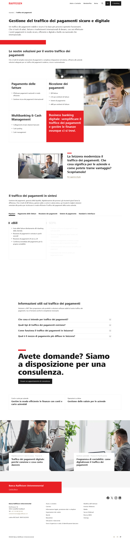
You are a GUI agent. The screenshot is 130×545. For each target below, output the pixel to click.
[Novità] (48, 515)
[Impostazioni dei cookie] (53, 512)
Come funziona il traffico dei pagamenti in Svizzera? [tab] (45, 330)
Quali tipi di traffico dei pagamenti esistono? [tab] (41, 325)
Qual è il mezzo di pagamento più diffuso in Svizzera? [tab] (46, 336)
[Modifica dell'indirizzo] (90, 504)
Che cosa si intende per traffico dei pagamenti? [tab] (43, 319)
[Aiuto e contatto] (51, 504)
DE (114, 537)
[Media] (85, 509)
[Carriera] (48, 506)
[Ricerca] (102, 3)
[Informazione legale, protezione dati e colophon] (61, 509)
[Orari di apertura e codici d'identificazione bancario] (62, 523)
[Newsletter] (49, 518)
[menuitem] (75, 3)
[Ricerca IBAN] (88, 515)
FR (117, 537)
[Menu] (107, 3)
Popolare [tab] (12, 214)
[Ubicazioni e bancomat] (53, 520)
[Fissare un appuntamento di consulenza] (35, 381)
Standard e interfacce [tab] (87, 214)
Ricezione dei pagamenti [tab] (48, 214)
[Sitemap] (86, 518)
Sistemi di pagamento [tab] (68, 214)
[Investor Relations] (89, 506)
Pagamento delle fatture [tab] (27, 214)
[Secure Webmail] (89, 512)
